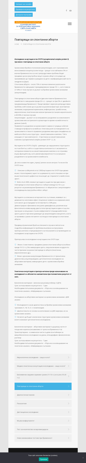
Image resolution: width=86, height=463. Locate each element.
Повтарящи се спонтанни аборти (30, 386)
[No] (83, 457)
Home (17, 44)
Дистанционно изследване (27, 412)
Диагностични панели (25, 395)
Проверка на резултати (25, 9)
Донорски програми (23, 15)
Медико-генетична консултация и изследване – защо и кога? (41, 366)
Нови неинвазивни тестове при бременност (34, 438)
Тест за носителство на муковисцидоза (32, 429)
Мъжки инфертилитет (25, 421)
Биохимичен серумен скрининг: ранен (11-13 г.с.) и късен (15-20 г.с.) (41, 376)
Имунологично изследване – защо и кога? (33, 357)
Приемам (43, 459)
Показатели (22, 403)
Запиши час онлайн (23, 4)
